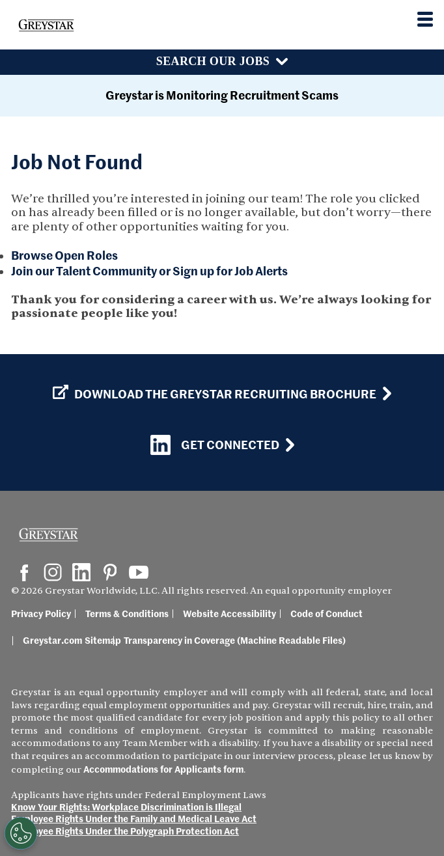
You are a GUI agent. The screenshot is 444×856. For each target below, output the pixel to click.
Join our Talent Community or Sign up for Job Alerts (149, 270)
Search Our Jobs (213, 61)
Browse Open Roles (64, 255)
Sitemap (103, 639)
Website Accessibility (229, 613)
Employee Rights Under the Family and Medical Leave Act (134, 818)
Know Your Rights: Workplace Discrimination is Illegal (126, 806)
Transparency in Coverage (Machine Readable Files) (235, 639)
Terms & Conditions (127, 613)
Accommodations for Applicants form (163, 768)
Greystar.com (52, 639)
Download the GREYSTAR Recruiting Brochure (214, 394)
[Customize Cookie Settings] (21, 833)
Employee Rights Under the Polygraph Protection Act (125, 830)
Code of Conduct (326, 613)
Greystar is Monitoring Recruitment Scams (222, 95)
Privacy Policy (41, 613)
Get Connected (214, 445)
